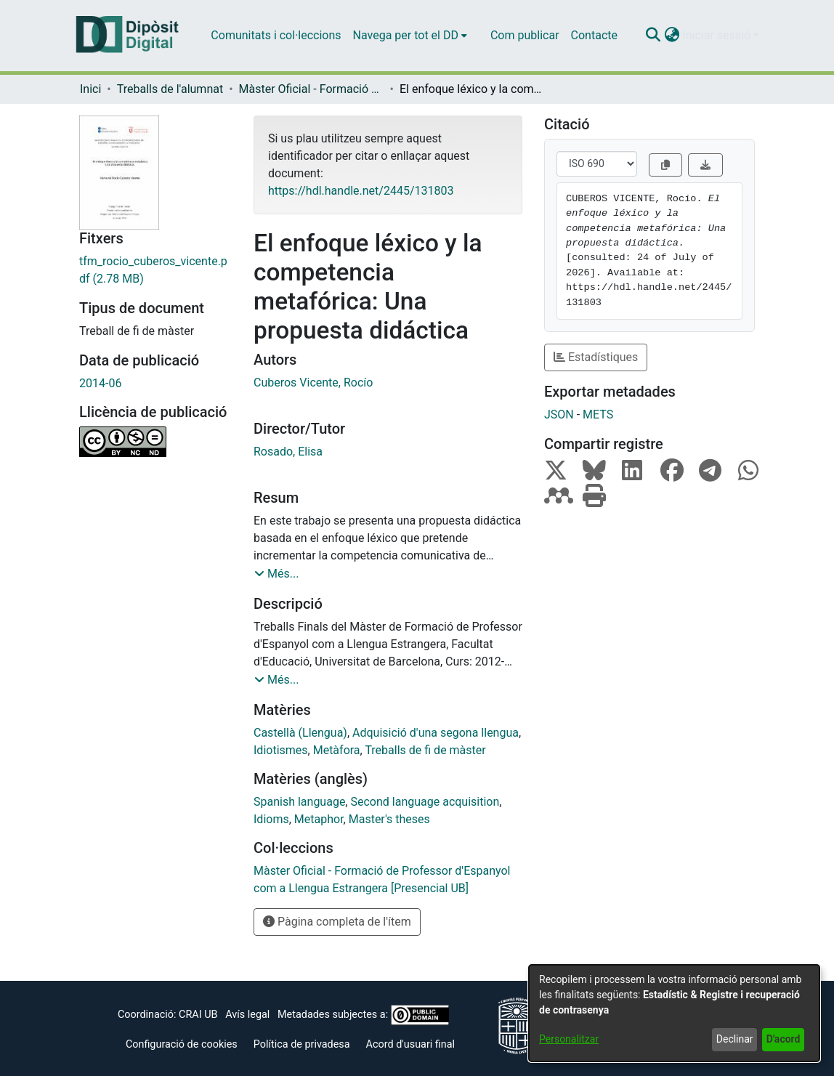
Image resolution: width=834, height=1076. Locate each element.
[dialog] (674, 1013)
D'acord (783, 1039)
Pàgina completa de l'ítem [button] (337, 922)
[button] (653, 35)
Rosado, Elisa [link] (288, 451)
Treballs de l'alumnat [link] (170, 89)
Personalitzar (569, 1039)
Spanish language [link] (299, 802)
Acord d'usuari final (411, 1044)
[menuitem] (410, 35)
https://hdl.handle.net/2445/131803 (360, 191)
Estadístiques (596, 357)
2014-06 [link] (100, 383)
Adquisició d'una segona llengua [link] (435, 733)
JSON (559, 414)
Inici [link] (90, 89)
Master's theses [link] (389, 819)
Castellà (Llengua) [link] (300, 733)
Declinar (734, 1039)
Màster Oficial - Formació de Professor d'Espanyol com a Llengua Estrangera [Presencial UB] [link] (311, 89)
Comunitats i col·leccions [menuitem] (276, 35)
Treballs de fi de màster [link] (425, 750)
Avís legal (247, 1014)
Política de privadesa (302, 1044)
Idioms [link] (271, 819)
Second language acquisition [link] (424, 802)
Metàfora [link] (336, 750)
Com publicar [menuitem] (524, 35)
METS (598, 414)
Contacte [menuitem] (594, 35)
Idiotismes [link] (281, 750)
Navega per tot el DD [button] (405, 35)
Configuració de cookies (182, 1044)
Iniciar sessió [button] (717, 35)
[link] (155, 270)
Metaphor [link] (319, 819)
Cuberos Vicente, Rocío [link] (313, 382)
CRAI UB (198, 1014)
